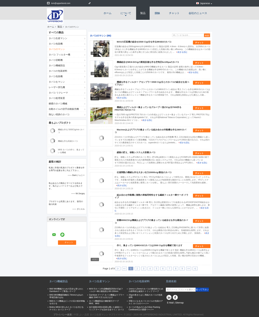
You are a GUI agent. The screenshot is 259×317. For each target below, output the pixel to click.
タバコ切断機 (56, 60)
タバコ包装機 (56, 43)
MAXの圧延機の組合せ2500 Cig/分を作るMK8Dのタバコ (144, 42)
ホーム (107, 13)
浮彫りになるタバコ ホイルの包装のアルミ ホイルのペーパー (146, 302)
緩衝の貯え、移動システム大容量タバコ (136, 152)
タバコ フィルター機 (59, 54)
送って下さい (202, 289)
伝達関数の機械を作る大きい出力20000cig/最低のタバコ (144, 172)
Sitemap (179, 302)
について (126, 13)
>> (188, 268)
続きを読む (182, 52)
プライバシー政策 (62, 314)
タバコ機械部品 (57, 65)
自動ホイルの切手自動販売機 (64, 109)
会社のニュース (198, 13)
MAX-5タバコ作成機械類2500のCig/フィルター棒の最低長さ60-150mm (106, 290)
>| (195, 268)
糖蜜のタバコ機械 (58, 103)
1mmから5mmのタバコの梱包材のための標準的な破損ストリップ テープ (146, 290)
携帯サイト (173, 306)
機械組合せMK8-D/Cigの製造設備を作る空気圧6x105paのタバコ (148, 62)
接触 (157, 13)
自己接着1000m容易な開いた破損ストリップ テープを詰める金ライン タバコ (106, 308)
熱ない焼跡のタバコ (59, 114)
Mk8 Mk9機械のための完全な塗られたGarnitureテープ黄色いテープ (66, 290)
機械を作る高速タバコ (68, 141)
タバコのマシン (57, 49)
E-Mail (170, 302)
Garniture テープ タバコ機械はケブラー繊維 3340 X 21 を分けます (106, 296)
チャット (174, 13)
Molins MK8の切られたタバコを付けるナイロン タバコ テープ (66, 308)
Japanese (206, 3)
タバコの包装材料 (58, 71)
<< (124, 268)
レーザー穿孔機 (57, 87)
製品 (143, 13)
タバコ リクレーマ (58, 92)
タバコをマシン (57, 81)
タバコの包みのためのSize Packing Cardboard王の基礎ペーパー (144, 308)
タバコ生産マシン (58, 38)
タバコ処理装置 (57, 98)
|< (118, 268)
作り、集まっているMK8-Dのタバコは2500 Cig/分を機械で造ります (149, 245)
